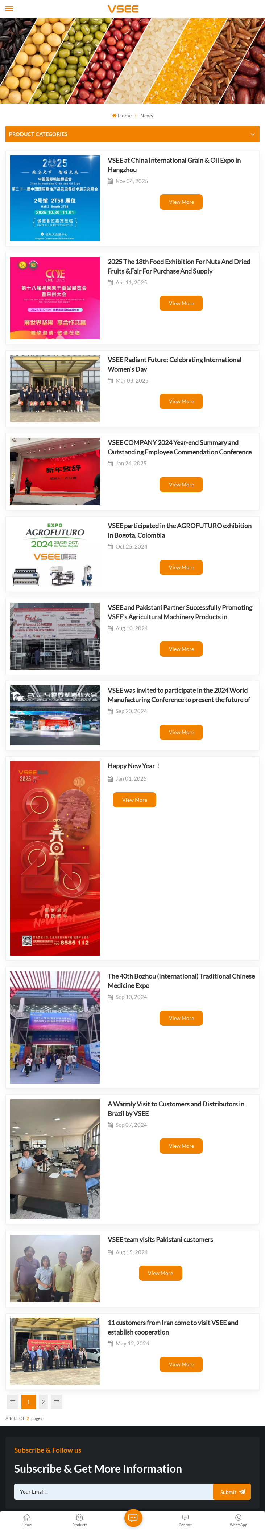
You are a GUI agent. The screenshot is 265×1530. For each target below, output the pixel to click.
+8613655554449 (36, 1377)
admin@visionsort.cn (40, 1362)
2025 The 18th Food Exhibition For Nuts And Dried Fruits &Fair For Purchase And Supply (172, 250)
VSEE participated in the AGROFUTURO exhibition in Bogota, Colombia (167, 473)
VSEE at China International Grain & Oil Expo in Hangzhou (158, 164)
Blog (233, 1492)
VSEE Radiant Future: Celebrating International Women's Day (173, 332)
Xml (246, 1492)
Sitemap (216, 1492)
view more (173, 202)
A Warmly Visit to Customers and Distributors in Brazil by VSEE (173, 964)
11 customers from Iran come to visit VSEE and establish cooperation (171, 1148)
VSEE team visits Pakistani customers (145, 1073)
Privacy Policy (102, 1502)
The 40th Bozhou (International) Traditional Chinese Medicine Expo (166, 857)
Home (122, 115)
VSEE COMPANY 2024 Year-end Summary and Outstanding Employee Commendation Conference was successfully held (170, 403)
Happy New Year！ (119, 679)
